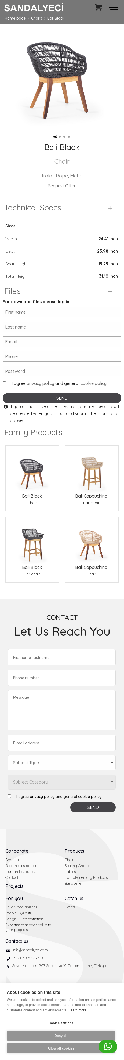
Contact (11, 877)
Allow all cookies (61, 1048)
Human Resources (20, 871)
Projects (14, 886)
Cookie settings (61, 1023)
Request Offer (62, 185)
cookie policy (94, 383)
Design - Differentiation (24, 918)
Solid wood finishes (21, 907)
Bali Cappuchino (91, 496)
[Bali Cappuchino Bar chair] (91, 469)
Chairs (36, 18)
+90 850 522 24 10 (28, 957)
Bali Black (55, 18)
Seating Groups (77, 865)
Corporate (16, 851)
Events (70, 907)
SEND (62, 398)
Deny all (60, 1036)
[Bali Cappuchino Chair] (91, 540)
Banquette (73, 883)
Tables (70, 871)
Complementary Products (86, 877)
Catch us (74, 898)
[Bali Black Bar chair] (32, 540)
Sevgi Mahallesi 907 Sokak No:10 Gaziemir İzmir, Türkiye (59, 965)
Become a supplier (21, 865)
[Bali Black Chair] (32, 469)
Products (74, 851)
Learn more (77, 1010)
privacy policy (40, 383)
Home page (15, 18)
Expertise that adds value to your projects (28, 927)
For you (14, 898)
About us (12, 859)
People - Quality (18, 913)
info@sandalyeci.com (30, 949)
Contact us (16, 941)
